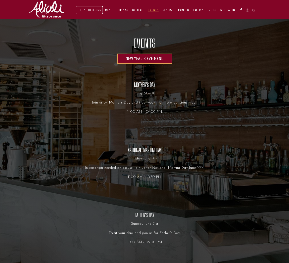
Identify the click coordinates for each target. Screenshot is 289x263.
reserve (168, 10)
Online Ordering (89, 10)
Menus (109, 10)
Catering (199, 10)
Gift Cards (227, 10)
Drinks (123, 10)
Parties (183, 10)
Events (153, 10)
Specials (138, 10)
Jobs (212, 10)
